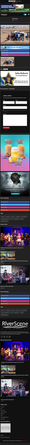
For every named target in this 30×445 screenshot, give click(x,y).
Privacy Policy (3, 410)
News (1, 408)
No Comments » (8, 43)
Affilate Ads (2, 413)
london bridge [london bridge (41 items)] (16, 312)
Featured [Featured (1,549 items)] (2, 216)
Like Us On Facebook (5, 295)
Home (13, 20)
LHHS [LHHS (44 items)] (11, 312)
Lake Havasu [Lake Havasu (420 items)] (18, 216)
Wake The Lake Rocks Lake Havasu (7, 286)
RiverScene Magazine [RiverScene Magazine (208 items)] (4, 221)
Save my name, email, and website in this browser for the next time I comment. (15, 111)
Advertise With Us (18, 1)
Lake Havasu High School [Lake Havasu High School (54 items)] (5, 312)
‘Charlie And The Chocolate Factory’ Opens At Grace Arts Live (12, 247)
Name (4, 100)
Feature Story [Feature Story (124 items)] (8, 216)
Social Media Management (5, 417)
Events (2, 415)
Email (17, 100)
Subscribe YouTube (5, 303)
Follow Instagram (4, 207)
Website (4, 105)
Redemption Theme (24, 440)
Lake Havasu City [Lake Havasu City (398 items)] (24, 216)
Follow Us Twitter (4, 204)
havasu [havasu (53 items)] (13, 216)
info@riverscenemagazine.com (5, 437)
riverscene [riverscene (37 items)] (21, 312)
